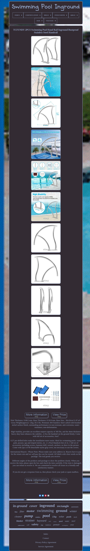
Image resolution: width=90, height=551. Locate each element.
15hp (54, 517)
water (67, 521)
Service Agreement (45, 546)
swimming (45, 510)
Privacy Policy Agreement (45, 542)
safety (34, 524)
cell (28, 525)
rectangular (65, 525)
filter (22, 511)
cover (33, 506)
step (42, 525)
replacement (21, 525)
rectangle (63, 506)
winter (73, 511)
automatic (75, 507)
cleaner (18, 516)
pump (28, 516)
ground (61, 511)
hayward (41, 520)
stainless (37, 517)
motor (31, 511)
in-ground (20, 506)
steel (73, 521)
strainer (30, 520)
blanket (19, 521)
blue (16, 512)
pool (46, 515)
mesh (75, 517)
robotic (55, 521)
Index (46, 534)
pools (68, 517)
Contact (46, 538)
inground (47, 506)
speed (61, 521)
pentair (56, 524)
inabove (48, 525)
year (72, 525)
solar (61, 516)
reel (50, 521)
